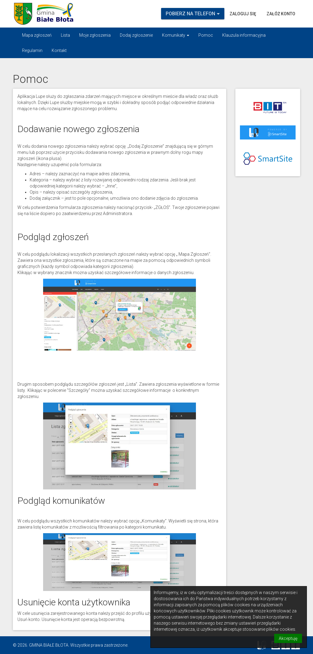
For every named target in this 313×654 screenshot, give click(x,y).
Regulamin (32, 50)
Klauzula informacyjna (244, 35)
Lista (65, 35)
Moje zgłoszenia (95, 35)
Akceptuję (288, 638)
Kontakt (59, 50)
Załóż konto (281, 13)
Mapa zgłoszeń (37, 35)
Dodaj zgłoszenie (136, 35)
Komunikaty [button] (175, 35)
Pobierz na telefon (193, 14)
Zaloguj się (243, 13)
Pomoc (205, 35)
